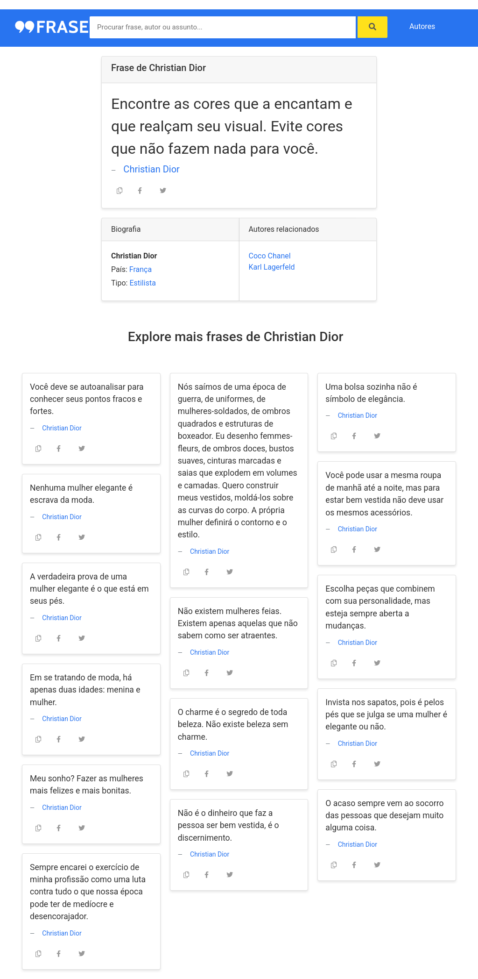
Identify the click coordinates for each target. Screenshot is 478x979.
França (140, 269)
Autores (422, 26)
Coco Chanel (270, 255)
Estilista (142, 283)
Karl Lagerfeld (272, 267)
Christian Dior (151, 169)
